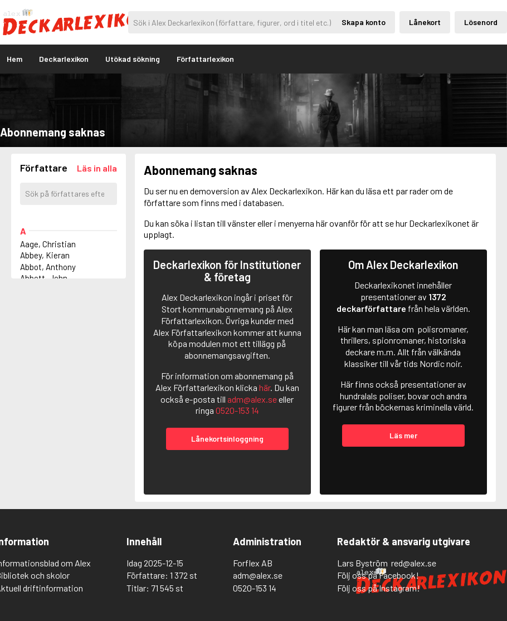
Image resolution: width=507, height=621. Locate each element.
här (264, 387)
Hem (14, 58)
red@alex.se (413, 563)
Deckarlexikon (64, 58)
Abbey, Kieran (45, 255)
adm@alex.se (252, 399)
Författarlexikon (205, 58)
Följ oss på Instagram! (378, 588)
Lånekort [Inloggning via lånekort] (425, 22)
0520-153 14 (237, 410)
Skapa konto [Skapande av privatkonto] (364, 22)
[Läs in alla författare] (97, 168)
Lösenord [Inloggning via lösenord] (481, 22)
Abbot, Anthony (48, 267)
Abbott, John (43, 278)
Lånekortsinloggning (227, 438)
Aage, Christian (48, 244)
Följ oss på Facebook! (378, 575)
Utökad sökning (132, 58)
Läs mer (403, 435)
